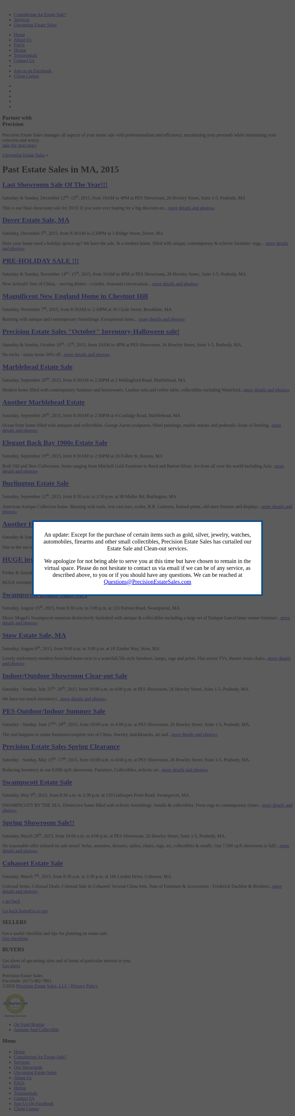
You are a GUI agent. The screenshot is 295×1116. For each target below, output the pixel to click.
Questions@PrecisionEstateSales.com (147, 582)
